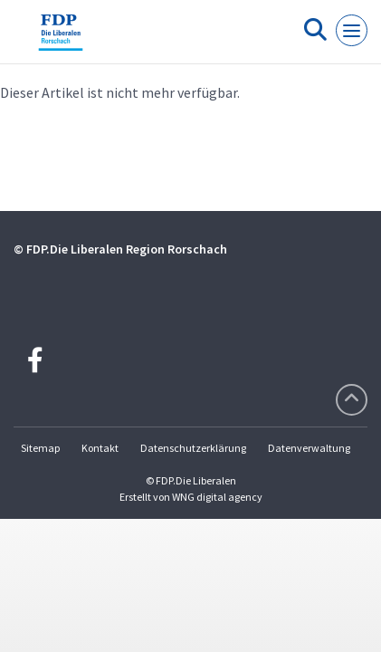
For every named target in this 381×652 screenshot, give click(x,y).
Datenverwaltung (309, 448)
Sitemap (40, 448)
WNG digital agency (217, 496)
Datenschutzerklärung (193, 448)
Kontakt (100, 448)
